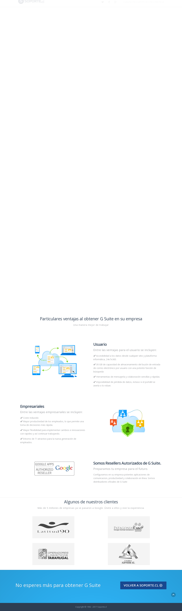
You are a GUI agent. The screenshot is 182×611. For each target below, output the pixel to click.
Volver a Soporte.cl (143, 585)
